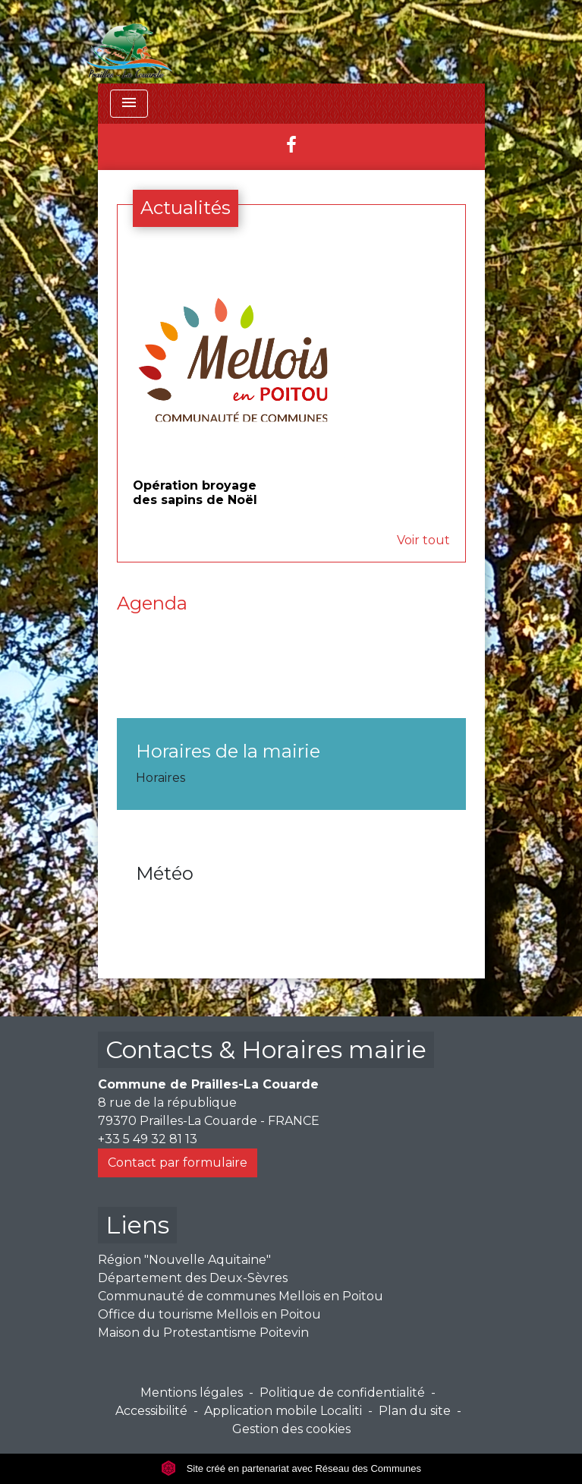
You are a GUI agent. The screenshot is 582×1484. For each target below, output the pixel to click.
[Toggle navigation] (129, 104)
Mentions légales (191, 1392)
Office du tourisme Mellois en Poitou (209, 1314)
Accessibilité (151, 1411)
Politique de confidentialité (342, 1392)
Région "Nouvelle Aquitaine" (184, 1259)
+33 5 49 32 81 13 (147, 1139)
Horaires (160, 777)
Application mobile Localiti (283, 1411)
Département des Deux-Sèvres (193, 1278)
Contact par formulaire (177, 1162)
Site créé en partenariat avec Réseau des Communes (291, 1468)
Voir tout (423, 540)
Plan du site (415, 1411)
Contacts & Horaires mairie (265, 1049)
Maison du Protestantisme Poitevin (203, 1332)
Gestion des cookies (291, 1429)
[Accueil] (130, 41)
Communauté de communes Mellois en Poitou (240, 1296)
